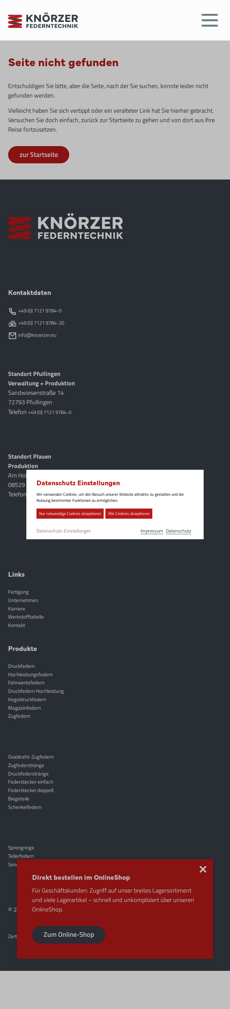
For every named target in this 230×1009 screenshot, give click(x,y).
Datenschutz (190, 530)
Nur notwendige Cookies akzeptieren (61, 513)
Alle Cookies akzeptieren (119, 513)
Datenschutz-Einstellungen (54, 530)
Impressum (161, 530)
